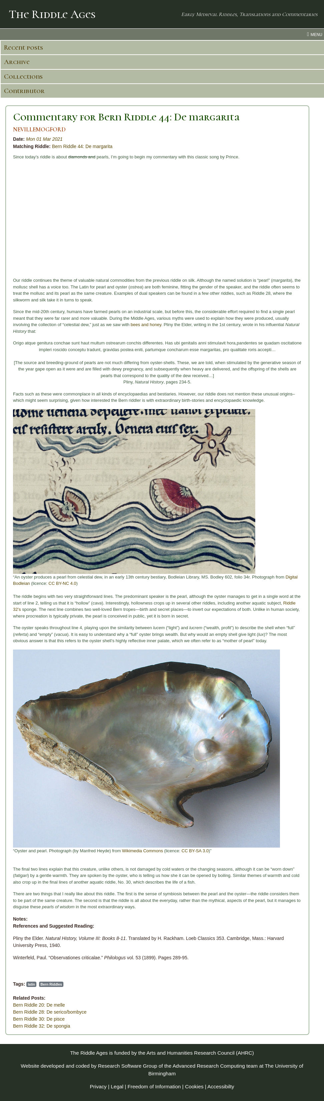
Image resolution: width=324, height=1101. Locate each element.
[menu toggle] (162, 34)
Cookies (194, 1086)
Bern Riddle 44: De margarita (82, 146)
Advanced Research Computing (209, 1066)
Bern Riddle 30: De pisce (39, 1019)
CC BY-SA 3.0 (195, 850)
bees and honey (146, 324)
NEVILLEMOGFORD (39, 129)
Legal (117, 1086)
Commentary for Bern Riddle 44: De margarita (126, 116)
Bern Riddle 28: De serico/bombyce (49, 1012)
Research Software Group (127, 1066)
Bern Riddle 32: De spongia (41, 1026)
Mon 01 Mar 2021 (44, 139)
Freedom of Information (154, 1086)
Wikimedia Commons (142, 850)
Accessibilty (221, 1086)
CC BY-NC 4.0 (62, 583)
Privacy (98, 1086)
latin (31, 984)
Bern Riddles (51, 984)
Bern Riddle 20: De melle (39, 1005)
